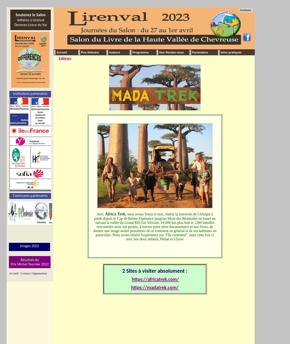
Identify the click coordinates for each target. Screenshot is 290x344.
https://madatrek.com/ (154, 288)
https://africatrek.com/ (155, 279)
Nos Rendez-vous (171, 52)
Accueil (61, 52)
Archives (245, 10)
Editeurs (65, 58)
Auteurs (114, 52)
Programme (140, 52)
